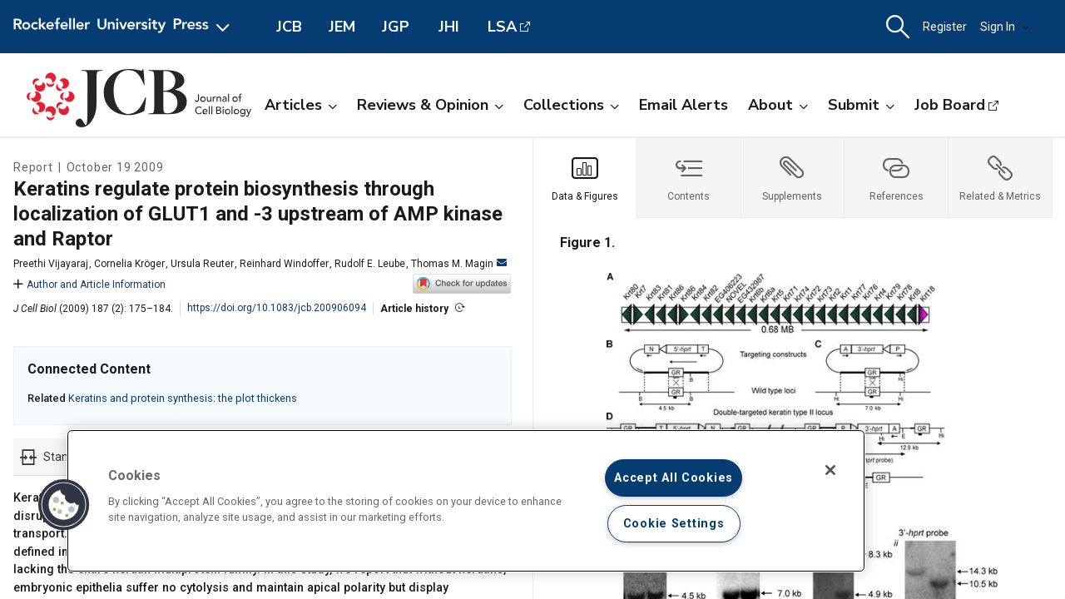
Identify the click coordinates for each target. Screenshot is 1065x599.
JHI (448, 27)
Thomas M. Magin (459, 264)
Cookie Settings (674, 524)
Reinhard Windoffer (284, 264)
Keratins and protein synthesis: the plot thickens (182, 398)
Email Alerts (683, 104)
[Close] (830, 470)
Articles (301, 104)
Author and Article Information (89, 284)
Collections (571, 104)
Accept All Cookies (673, 478)
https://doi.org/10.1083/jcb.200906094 (276, 308)
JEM (342, 27)
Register (945, 26)
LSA (502, 27)
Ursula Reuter (202, 264)
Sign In (1005, 26)
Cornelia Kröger (129, 264)
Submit (861, 104)
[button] (897, 27)
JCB (289, 27)
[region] (466, 500)
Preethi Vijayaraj (50, 264)
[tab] (585, 178)
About (778, 104)
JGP (395, 27)
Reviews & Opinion (430, 104)
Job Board (949, 104)
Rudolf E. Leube (369, 264)
